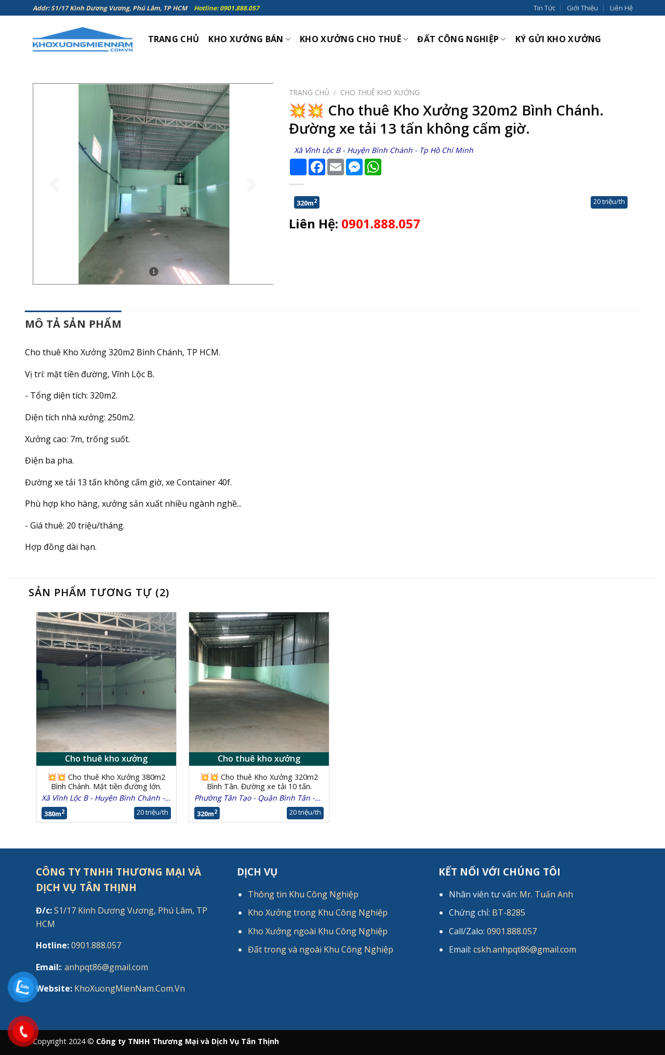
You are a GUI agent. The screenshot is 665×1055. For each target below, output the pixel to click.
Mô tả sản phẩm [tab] (73, 324)
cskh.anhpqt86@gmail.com (524, 949)
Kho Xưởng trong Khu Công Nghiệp (318, 912)
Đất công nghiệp (461, 39)
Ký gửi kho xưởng (558, 39)
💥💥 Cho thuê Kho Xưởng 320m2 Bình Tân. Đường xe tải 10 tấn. (259, 782)
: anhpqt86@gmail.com (92, 967)
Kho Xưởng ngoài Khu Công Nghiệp (318, 931)
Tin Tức (544, 7)
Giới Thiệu (582, 7)
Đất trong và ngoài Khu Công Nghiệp (320, 949)
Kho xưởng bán (249, 39)
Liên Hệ (621, 7)
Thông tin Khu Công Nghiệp (303, 894)
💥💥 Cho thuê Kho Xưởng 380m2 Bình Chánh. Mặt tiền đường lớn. (106, 782)
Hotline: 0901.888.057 (226, 8)
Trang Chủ (174, 39)
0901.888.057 (380, 223)
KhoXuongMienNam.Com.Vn (110, 988)
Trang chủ (309, 92)
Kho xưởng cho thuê (354, 39)
